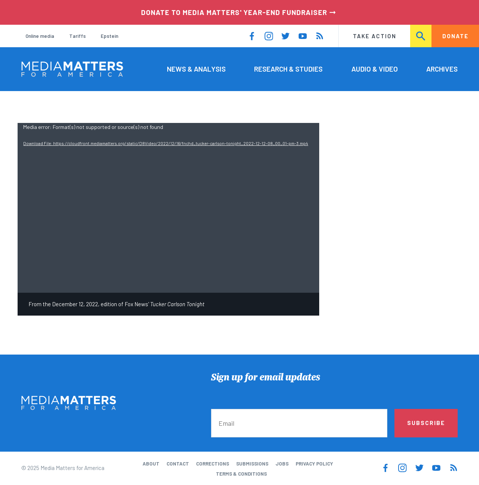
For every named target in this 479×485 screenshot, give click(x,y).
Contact (178, 464)
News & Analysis (196, 68)
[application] (168, 208)
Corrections (212, 464)
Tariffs (77, 36)
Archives (442, 68)
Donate (455, 36)
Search (421, 36)
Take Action (374, 36)
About (151, 464)
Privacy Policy (314, 464)
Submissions (252, 464)
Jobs (282, 464)
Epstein (109, 36)
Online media (39, 36)
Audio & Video (374, 68)
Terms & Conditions (241, 474)
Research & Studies (288, 68)
